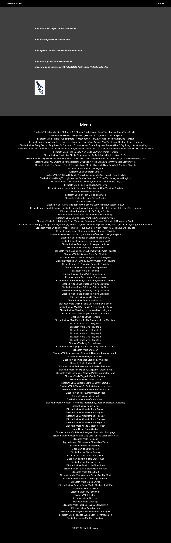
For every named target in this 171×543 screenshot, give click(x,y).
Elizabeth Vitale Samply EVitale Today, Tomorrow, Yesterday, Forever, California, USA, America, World (85, 221)
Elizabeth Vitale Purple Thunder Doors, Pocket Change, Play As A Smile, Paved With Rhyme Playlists (85, 138)
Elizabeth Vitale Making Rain (85, 449)
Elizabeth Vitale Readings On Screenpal (86, 247)
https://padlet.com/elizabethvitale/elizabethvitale (58, 50)
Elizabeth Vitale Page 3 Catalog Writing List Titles (85, 290)
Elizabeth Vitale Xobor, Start (85, 472)
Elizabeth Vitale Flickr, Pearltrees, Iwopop (85, 393)
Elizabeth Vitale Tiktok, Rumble (85, 452)
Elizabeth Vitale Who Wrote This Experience (85, 267)
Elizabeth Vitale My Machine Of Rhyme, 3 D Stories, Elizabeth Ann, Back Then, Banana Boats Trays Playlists (85, 132)
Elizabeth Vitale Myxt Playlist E (85, 317)
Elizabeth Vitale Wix (85, 201)
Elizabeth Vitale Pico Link (85, 498)
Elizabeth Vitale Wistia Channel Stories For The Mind (85, 475)
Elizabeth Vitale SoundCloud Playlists (85, 300)
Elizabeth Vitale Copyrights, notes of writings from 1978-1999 (85, 346)
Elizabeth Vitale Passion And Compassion (85, 277)
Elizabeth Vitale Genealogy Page (85, 445)
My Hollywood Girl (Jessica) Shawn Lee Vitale (85, 442)
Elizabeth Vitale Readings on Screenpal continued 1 (85, 241)
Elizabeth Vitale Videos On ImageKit (85, 168)
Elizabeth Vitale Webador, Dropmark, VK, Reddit (85, 360)
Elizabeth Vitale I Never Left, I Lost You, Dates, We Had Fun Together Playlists (85, 188)
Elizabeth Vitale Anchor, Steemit (85, 363)
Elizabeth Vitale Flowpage (85, 439)
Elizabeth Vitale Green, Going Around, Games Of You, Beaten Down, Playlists (85, 135)
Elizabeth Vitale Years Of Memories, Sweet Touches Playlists (85, 231)
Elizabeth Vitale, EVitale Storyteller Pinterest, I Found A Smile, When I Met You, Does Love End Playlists (85, 228)
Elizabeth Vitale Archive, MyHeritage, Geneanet (85, 478)
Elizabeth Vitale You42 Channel (85, 297)
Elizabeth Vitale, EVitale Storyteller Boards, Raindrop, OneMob (85, 280)
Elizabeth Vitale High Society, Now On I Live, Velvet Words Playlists (85, 152)
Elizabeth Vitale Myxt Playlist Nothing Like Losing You (85, 310)
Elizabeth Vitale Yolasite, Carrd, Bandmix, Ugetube (85, 383)
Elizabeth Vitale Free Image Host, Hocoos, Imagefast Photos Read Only (85, 181)
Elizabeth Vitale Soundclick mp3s (85, 171)
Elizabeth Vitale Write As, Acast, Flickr (85, 455)
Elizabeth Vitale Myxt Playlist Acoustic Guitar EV (85, 313)
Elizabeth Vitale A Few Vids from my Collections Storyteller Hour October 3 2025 (86, 204)
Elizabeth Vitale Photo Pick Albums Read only (85, 274)
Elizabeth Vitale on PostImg (85, 270)
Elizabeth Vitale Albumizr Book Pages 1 (85, 409)
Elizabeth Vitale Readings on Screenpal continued (85, 244)
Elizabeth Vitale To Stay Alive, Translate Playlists (85, 264)
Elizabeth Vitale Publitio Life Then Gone (85, 465)
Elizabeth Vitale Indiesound (85, 396)
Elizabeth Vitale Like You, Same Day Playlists (85, 254)
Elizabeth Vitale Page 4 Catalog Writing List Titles (85, 294)
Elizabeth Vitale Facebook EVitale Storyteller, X (85, 505)
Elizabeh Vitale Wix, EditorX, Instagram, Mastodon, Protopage (85, 432)
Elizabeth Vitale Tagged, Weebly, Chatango (85, 376)
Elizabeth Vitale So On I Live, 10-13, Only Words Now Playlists (85, 261)
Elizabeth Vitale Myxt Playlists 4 (85, 333)
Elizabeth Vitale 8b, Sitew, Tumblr (85, 379)
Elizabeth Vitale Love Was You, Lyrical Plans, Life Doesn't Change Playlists (85, 234)
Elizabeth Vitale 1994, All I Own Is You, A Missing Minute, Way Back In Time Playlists (85, 175)
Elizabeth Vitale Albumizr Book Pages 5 (85, 422)
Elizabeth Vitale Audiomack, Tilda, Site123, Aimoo (85, 389)
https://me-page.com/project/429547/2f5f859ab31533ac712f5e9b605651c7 (71, 67)
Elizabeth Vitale (14, 3)
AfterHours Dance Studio (85, 429)
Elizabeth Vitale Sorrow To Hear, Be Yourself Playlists (85, 257)
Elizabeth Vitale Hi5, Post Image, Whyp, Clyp (85, 185)
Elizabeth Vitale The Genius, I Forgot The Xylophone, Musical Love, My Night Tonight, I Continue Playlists (85, 165)
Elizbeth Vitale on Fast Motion (85, 191)
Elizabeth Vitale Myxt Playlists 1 (85, 323)
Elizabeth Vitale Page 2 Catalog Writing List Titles (85, 287)
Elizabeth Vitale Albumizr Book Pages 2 (85, 412)
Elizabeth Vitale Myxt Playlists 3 (85, 330)
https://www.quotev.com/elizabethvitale (54, 61)
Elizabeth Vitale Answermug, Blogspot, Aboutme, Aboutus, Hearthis (85, 353)
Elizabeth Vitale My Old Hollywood (85, 343)
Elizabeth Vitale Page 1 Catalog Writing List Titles (85, 284)
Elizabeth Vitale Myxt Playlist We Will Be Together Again (86, 307)
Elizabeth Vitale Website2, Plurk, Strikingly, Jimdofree (85, 386)
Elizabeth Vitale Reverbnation (85, 508)
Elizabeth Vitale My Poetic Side (85, 491)
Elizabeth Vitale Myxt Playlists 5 (85, 336)
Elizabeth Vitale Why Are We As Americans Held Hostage (85, 214)
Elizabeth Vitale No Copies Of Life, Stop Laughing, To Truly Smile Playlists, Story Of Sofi (85, 155)
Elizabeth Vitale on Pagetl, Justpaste (85, 356)
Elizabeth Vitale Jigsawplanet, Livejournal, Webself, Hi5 (85, 369)
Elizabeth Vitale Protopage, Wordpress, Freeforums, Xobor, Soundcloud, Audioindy (85, 402)
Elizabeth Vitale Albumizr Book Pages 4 (85, 419)
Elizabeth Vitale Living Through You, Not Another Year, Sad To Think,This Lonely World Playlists (85, 178)
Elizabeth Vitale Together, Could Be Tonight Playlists (85, 211)
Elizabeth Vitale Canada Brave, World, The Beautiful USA (85, 485)
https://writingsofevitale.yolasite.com (52, 39)
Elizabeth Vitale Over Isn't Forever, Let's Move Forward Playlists (85, 251)
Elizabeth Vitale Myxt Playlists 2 (85, 327)
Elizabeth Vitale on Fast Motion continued (85, 195)
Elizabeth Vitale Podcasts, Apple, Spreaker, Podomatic (85, 366)
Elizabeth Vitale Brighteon (85, 350)
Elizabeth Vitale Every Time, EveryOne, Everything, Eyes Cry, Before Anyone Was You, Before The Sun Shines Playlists (85, 142)
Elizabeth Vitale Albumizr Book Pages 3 (85, 416)
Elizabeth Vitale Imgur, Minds (85, 406)
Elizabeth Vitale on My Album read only (85, 518)
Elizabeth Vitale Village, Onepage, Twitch (85, 426)
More (158, 3)
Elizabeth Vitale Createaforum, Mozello (85, 399)
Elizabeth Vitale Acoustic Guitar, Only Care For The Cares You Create (86, 435)
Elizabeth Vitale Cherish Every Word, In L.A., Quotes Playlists (85, 218)
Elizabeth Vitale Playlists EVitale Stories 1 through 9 (85, 511)
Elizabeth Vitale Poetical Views (86, 462)
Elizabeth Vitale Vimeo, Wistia (85, 482)
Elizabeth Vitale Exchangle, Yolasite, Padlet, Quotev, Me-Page (85, 373)
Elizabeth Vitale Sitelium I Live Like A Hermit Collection (85, 303)
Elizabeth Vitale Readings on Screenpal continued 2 (85, 237)
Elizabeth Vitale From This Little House (85, 458)
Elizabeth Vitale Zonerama (85, 488)
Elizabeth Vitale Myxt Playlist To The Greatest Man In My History (85, 320)
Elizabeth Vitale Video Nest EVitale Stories (85, 198)
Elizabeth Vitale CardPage (85, 501)
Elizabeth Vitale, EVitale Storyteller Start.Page (85, 468)
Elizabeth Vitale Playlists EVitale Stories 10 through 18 (85, 515)
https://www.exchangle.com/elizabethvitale (55, 28)
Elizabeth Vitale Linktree (85, 495)
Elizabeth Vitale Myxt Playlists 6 (85, 340)
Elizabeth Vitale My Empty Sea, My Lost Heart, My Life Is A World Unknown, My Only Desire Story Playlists (85, 162)
